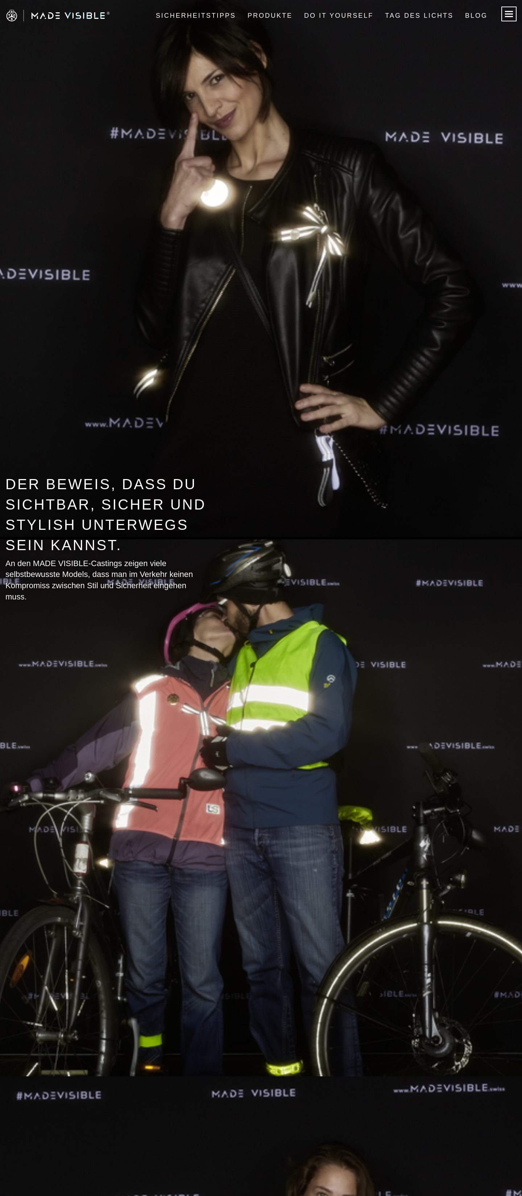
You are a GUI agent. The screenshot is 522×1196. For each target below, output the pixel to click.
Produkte (270, 15)
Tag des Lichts (419, 15)
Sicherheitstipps (196, 15)
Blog (476, 15)
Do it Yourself (338, 15)
